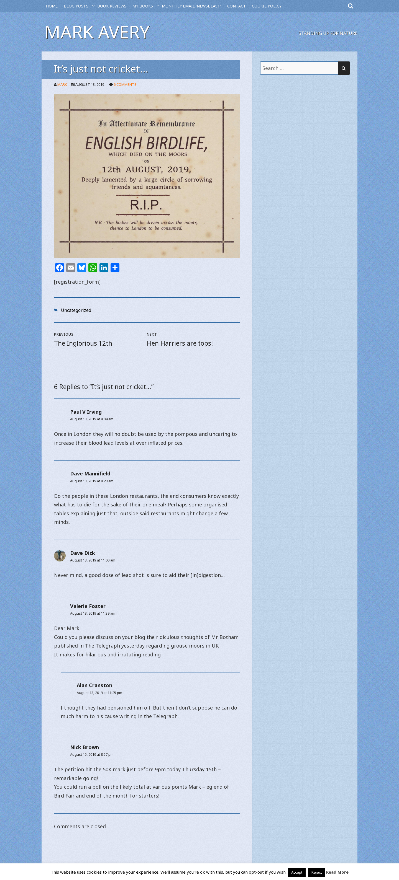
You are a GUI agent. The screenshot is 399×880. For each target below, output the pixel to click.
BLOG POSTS (76, 6)
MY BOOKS (142, 6)
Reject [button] (316, 872)
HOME (52, 6)
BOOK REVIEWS (111, 6)
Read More (337, 872)
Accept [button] (296, 872)
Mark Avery (97, 32)
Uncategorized (76, 310)
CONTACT (236, 6)
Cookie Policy (267, 6)
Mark (62, 84)
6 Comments (125, 84)
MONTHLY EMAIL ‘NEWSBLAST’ (191, 6)
